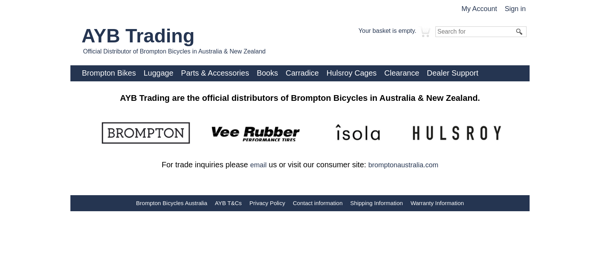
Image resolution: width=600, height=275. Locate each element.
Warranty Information (437, 203)
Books (267, 73)
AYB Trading (138, 36)
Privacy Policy (267, 203)
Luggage (158, 73)
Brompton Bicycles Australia (171, 203)
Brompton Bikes (109, 73)
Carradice (302, 73)
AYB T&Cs (228, 203)
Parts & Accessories (215, 73)
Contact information (317, 203)
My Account (479, 9)
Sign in (515, 9)
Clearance (401, 73)
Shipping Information (376, 203)
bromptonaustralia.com (403, 165)
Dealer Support (453, 73)
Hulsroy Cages (351, 73)
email (258, 165)
